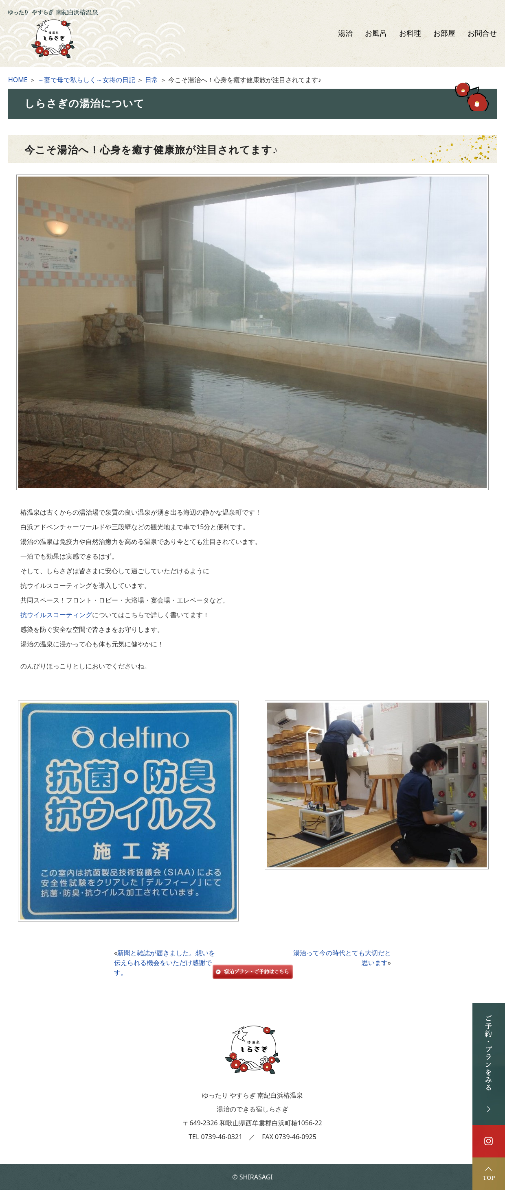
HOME (18, 79)
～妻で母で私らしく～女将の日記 (86, 79)
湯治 (345, 33)
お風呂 (376, 33)
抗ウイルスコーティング (56, 614)
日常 (151, 79)
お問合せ (482, 33)
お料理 (410, 33)
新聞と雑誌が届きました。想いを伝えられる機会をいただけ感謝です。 (164, 962)
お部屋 (444, 33)
